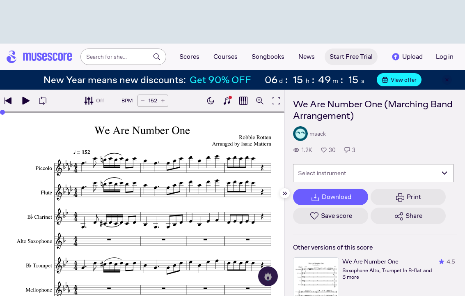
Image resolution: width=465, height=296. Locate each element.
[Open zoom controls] (260, 100)
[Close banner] (447, 80)
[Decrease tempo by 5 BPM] (143, 100)
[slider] (2, 112)
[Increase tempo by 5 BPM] (163, 100)
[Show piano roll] (243, 100)
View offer (399, 79)
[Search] (157, 57)
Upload (407, 57)
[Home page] (39, 56)
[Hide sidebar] (285, 193)
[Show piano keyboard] (227, 100)
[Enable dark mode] (210, 100)
